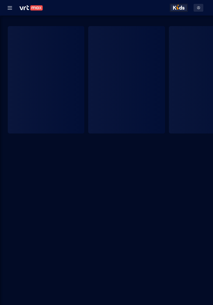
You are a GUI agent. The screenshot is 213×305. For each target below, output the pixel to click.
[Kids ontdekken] (179, 8)
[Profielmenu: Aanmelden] (198, 8)
